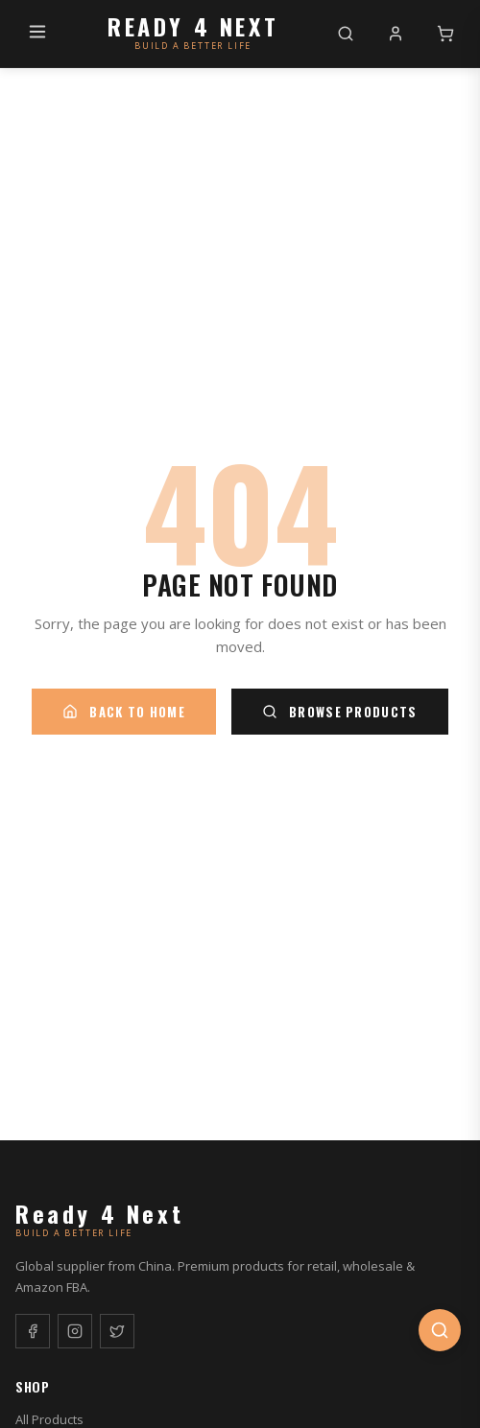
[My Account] (395, 33)
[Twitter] (117, 1331)
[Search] (345, 33)
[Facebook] (32, 1331)
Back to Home (123, 711)
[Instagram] (75, 1331)
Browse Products (340, 711)
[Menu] (37, 34)
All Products (49, 1419)
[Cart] (445, 33)
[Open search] (440, 1330)
